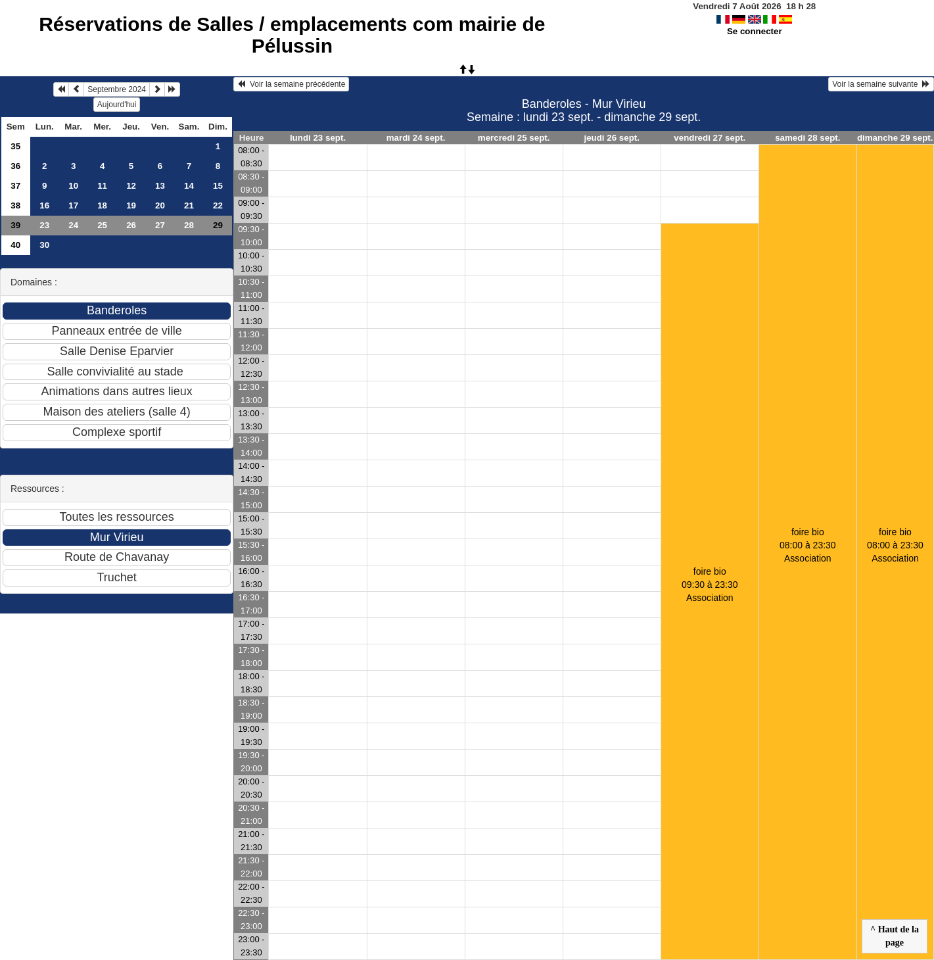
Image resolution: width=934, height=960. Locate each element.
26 (131, 225)
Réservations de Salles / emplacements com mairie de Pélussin (292, 35)
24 (73, 225)
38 (15, 205)
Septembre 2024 (116, 89)
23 (44, 225)
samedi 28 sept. (807, 138)
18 (102, 205)
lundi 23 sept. (318, 138)
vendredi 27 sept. (709, 138)
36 (15, 166)
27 (160, 225)
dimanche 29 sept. (895, 138)
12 (131, 186)
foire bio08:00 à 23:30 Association (808, 545)
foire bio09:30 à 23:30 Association (710, 584)
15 (218, 186)
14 (189, 186)
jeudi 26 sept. (611, 138)
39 (15, 225)
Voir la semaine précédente (291, 84)
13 (160, 186)
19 (131, 205)
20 (160, 205)
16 (44, 205)
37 (15, 186)
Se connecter (754, 31)
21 (189, 205)
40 (15, 245)
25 (102, 225)
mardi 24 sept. (416, 138)
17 (73, 205)
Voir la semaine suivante (881, 84)
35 (15, 146)
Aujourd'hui (117, 104)
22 (218, 205)
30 (44, 245)
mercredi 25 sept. (514, 138)
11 (102, 186)
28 (189, 225)
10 (73, 186)
